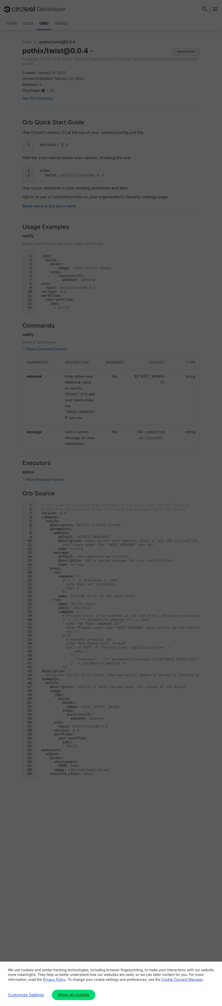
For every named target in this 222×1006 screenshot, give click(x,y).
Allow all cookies (73, 994)
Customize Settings (26, 995)
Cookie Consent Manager (182, 979)
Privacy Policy (54, 979)
